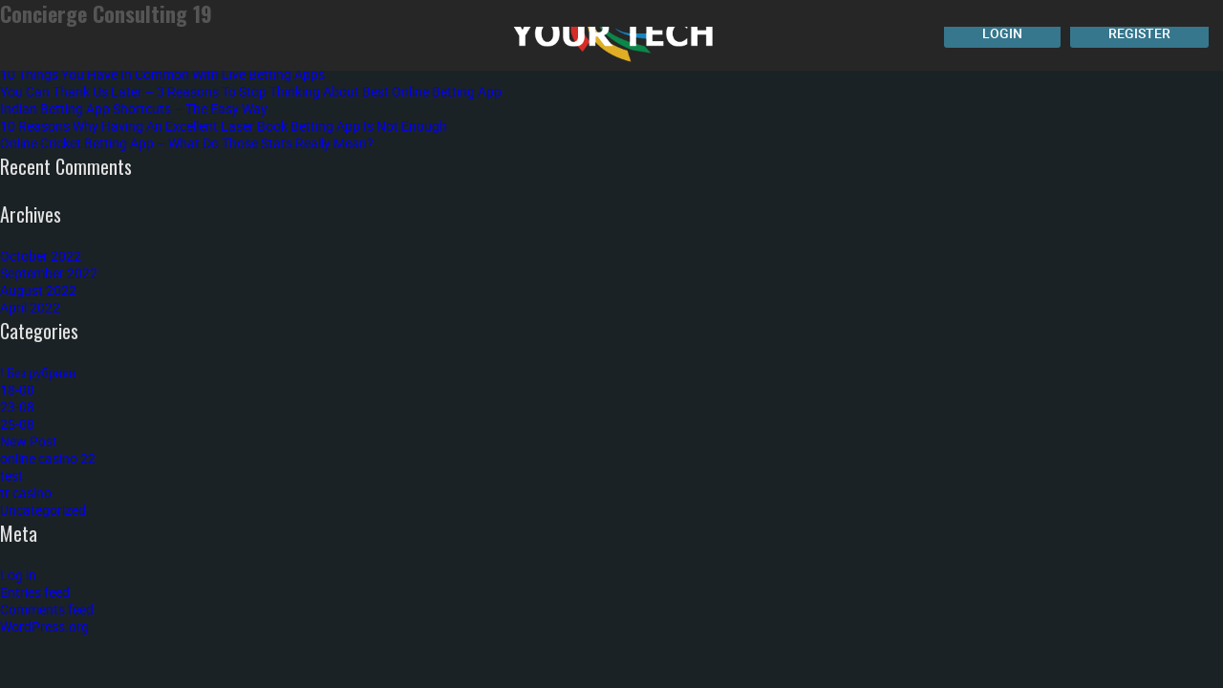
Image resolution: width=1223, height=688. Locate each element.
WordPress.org (44, 626)
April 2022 (30, 307)
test (11, 475)
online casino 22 (48, 458)
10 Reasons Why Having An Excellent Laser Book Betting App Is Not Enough (223, 126)
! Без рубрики (38, 372)
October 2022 (40, 256)
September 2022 (48, 273)
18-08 (17, 389)
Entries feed (35, 592)
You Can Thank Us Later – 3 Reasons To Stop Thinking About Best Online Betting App (251, 91)
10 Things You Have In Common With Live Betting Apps (162, 74)
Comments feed (47, 609)
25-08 (17, 424)
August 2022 (38, 290)
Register (1139, 33)
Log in (18, 575)
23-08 (17, 407)
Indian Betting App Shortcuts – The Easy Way (134, 108)
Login (1002, 33)
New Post (28, 441)
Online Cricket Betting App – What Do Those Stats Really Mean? (187, 143)
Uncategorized (43, 510)
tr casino (26, 493)
